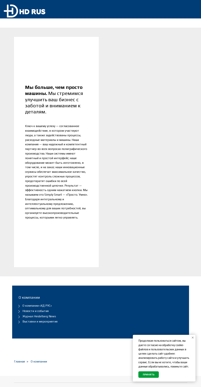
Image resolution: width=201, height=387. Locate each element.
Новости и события (35, 238)
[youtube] (184, 381)
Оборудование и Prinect (77, 319)
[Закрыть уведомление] (193, 337)
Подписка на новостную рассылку (120, 321)
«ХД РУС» (37, 381)
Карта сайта (111, 357)
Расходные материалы (76, 332)
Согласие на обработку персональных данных (119, 342)
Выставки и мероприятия (39, 249)
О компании (39, 289)
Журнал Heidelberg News (39, 244)
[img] (191, 9)
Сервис (64, 326)
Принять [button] (148, 374)
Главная (19, 289)
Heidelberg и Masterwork (78, 339)
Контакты (66, 352)
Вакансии (109, 351)
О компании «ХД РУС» (37, 233)
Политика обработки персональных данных (119, 331)
